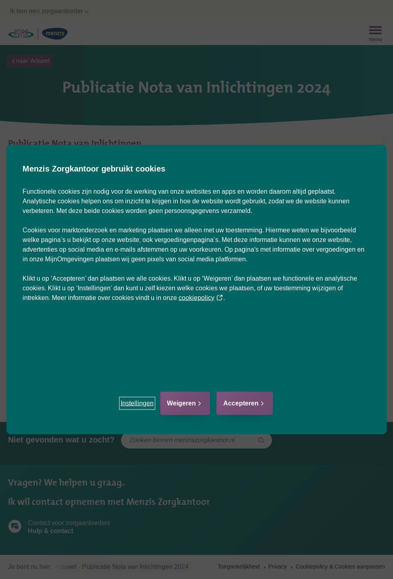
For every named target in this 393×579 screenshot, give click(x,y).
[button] (137, 403)
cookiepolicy (201, 298)
